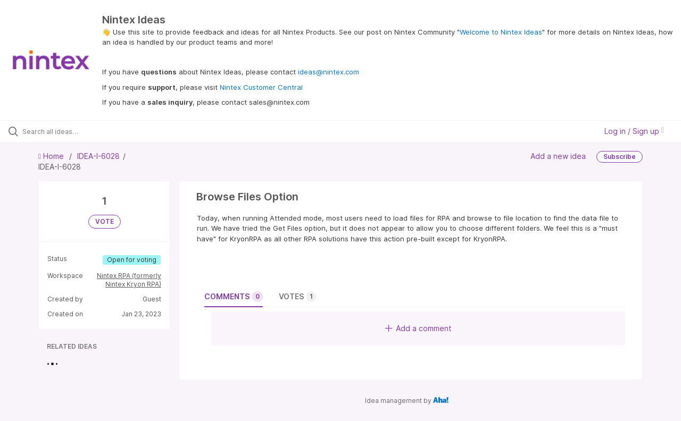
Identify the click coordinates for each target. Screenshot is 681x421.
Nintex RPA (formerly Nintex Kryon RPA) (129, 280)
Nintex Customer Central (261, 87)
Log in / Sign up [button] (634, 131)
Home (52, 156)
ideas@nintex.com (328, 72)
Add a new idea (558, 156)
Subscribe (619, 157)
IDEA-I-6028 (98, 156)
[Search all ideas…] (81, 131)
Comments (233, 296)
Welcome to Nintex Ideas (501, 32)
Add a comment (418, 328)
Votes (297, 296)
